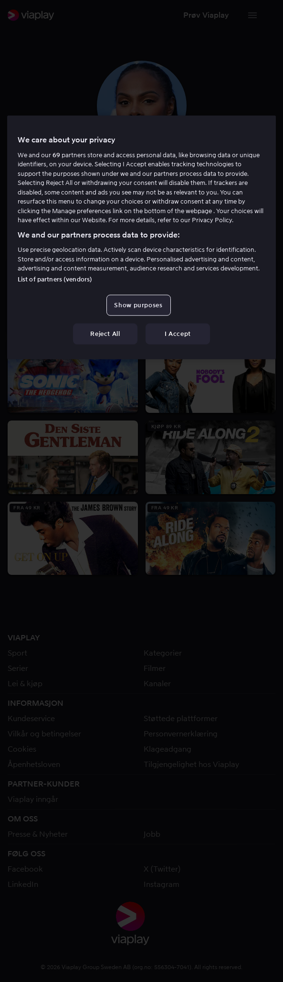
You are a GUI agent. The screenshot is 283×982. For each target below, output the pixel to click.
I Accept (178, 333)
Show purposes (138, 304)
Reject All (105, 333)
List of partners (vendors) (55, 278)
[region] (141, 237)
